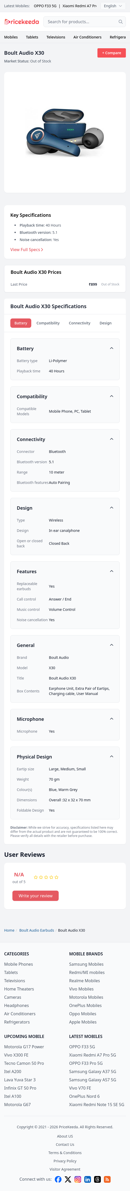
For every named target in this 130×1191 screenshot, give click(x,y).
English (113, 5)
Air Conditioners (87, 37)
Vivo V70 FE (80, 1088)
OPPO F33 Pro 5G (86, 1063)
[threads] (97, 1179)
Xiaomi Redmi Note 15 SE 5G (96, 1104)
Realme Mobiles (84, 981)
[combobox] (84, 21)
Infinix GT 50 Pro (20, 1088)
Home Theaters (19, 989)
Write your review (35, 896)
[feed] (107, 1179)
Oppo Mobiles (82, 1014)
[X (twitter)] (68, 1179)
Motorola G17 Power (24, 1047)
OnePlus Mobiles (85, 1005)
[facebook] (58, 1179)
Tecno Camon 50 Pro (24, 1063)
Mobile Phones (18, 964)
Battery (20, 323)
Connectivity (79, 323)
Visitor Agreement (65, 1169)
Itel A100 (12, 1096)
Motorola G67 (17, 1104)
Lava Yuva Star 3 (20, 1080)
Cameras (12, 997)
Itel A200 (12, 1071)
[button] (65, 348)
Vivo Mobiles (81, 989)
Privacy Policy (64, 1160)
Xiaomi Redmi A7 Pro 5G (83, 5)
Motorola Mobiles (86, 997)
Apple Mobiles (83, 1022)
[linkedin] (87, 1179)
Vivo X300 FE (16, 1055)
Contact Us (65, 1144)
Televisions (56, 37)
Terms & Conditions (65, 1152)
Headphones (16, 1005)
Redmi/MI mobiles (87, 972)
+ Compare (111, 52)
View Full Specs (26, 249)
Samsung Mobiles (86, 964)
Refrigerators (17, 1022)
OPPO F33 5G (45, 5)
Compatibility (47, 323)
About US (65, 1136)
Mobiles (11, 37)
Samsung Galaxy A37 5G (92, 1071)
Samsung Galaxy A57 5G (92, 1080)
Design (106, 323)
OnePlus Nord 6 (84, 1096)
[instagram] (77, 1179)
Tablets (32, 37)
